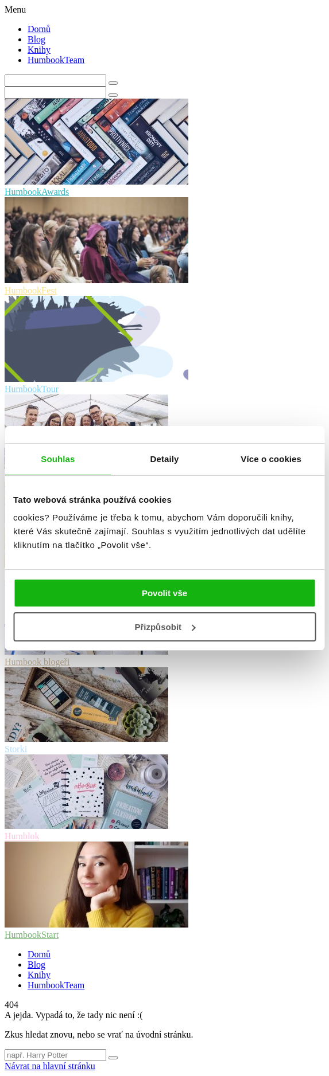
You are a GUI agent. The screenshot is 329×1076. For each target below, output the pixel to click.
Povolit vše (164, 593)
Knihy (39, 49)
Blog (36, 39)
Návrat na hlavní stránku (50, 1066)
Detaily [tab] (164, 459)
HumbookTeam (56, 60)
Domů (39, 29)
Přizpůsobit (164, 627)
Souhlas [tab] (58, 459)
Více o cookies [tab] (271, 459)
